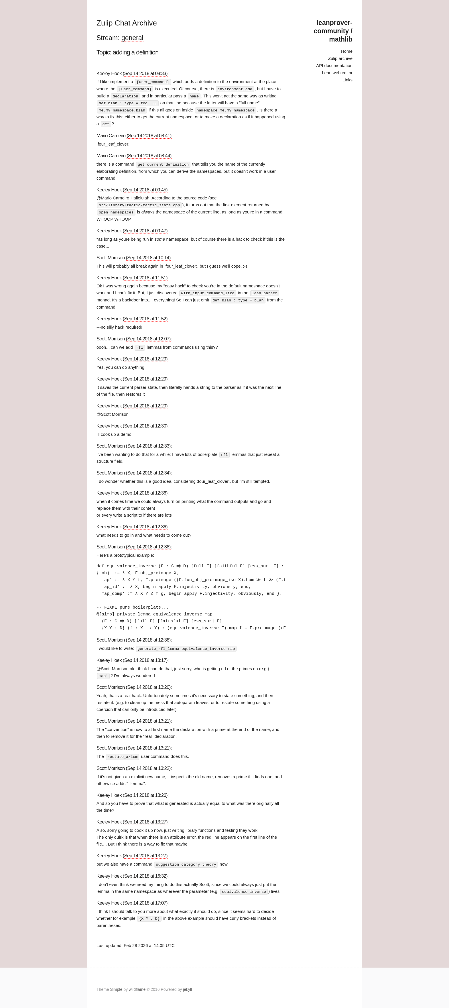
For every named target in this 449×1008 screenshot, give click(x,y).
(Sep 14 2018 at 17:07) (145, 900)
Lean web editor (337, 72)
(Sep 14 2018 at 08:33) (145, 73)
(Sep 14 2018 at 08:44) (149, 154)
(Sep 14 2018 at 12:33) (148, 444)
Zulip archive (340, 58)
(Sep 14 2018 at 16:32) (145, 873)
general (132, 38)
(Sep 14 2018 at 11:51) (145, 276)
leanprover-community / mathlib (333, 31)
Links (347, 79)
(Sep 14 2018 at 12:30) (145, 424)
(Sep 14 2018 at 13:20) (148, 684)
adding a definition (136, 52)
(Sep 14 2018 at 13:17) (145, 657)
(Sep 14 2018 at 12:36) (145, 491)
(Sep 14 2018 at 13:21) (148, 718)
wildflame (137, 986)
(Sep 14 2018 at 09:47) (145, 229)
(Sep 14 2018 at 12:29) (145, 357)
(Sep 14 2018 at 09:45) (145, 188)
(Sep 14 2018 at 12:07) (148, 337)
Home (346, 51)
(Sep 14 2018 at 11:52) (145, 316)
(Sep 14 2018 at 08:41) (149, 134)
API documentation (334, 65)
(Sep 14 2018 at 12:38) (148, 544)
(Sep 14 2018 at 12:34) (148, 471)
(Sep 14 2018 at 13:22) (148, 765)
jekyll (187, 986)
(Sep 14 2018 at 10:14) (148, 256)
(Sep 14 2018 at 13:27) (145, 819)
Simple (116, 986)
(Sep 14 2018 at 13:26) (145, 792)
